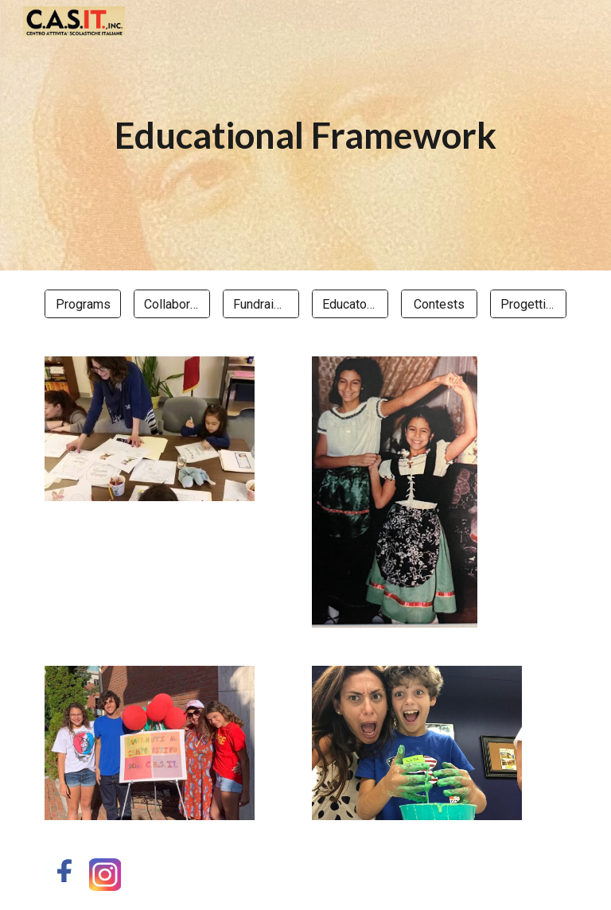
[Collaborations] (171, 304)
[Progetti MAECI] (528, 304)
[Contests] (439, 304)
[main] (305, 135)
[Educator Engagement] (350, 304)
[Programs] (82, 304)
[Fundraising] (261, 304)
